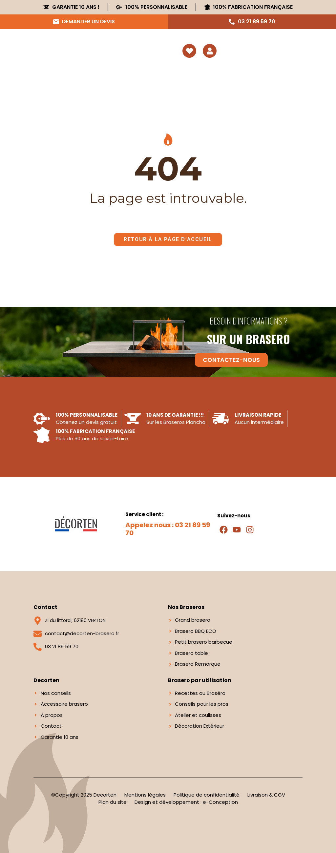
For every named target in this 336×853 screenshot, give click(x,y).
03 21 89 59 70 (61, 646)
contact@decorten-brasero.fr (82, 633)
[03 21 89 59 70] (37, 647)
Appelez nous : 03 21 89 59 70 (167, 528)
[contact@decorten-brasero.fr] (37, 634)
